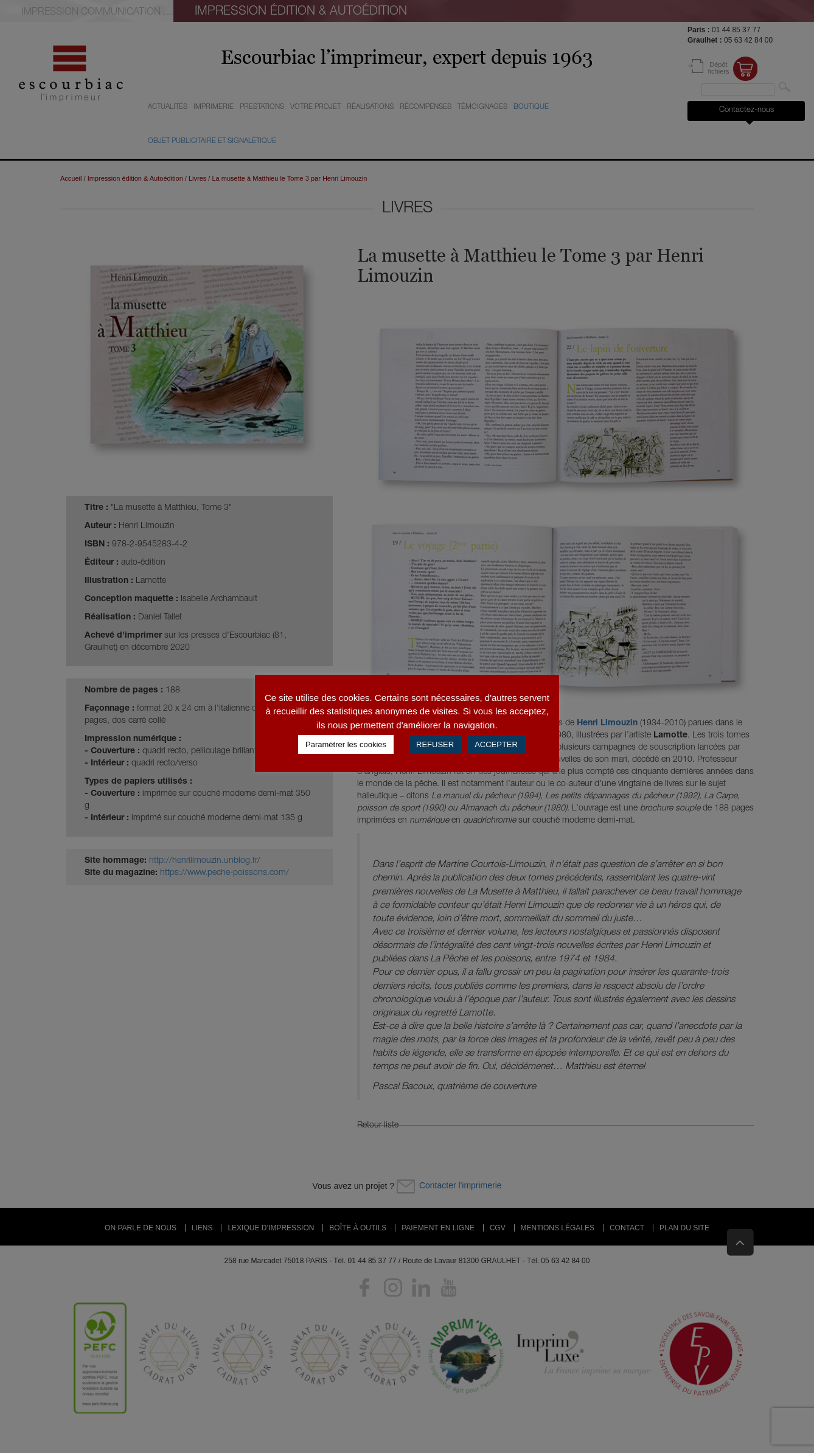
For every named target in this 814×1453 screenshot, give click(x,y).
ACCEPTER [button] (496, 744)
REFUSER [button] (435, 744)
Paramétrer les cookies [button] (345, 744)
